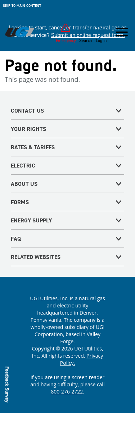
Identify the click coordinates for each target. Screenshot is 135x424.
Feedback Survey (7, 384)
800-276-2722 (67, 391)
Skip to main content (22, 5)
